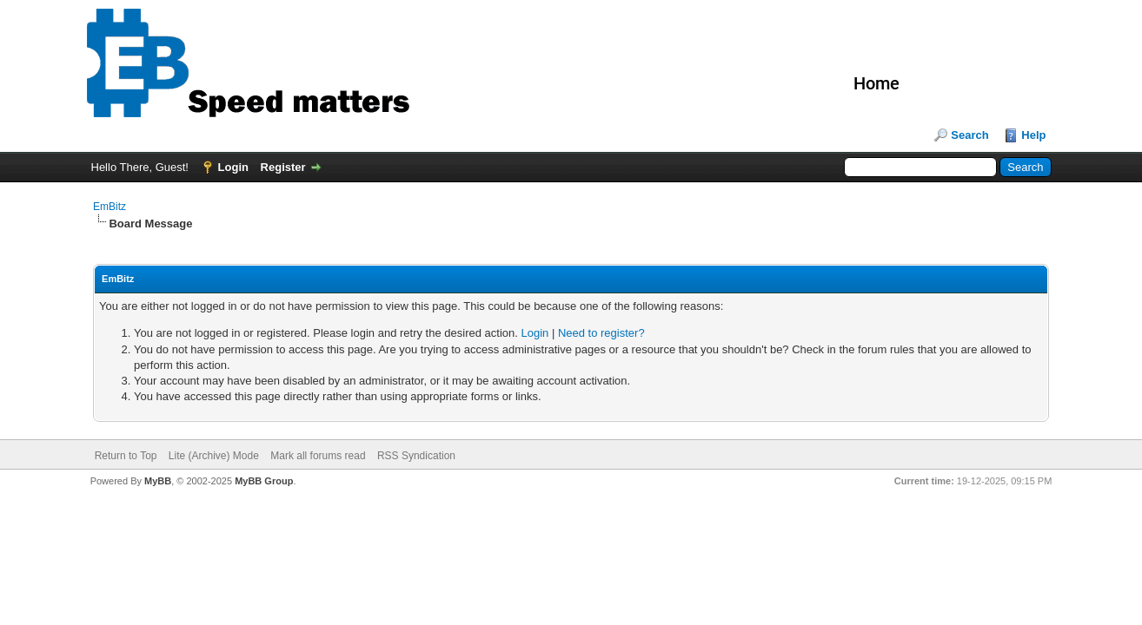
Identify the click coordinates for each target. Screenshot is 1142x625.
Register (283, 167)
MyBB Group (264, 481)
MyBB (157, 481)
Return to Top (126, 456)
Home (876, 83)
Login (233, 167)
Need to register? (601, 332)
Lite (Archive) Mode (214, 456)
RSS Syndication (416, 456)
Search (969, 134)
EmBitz (109, 207)
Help (1033, 134)
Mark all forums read (317, 456)
